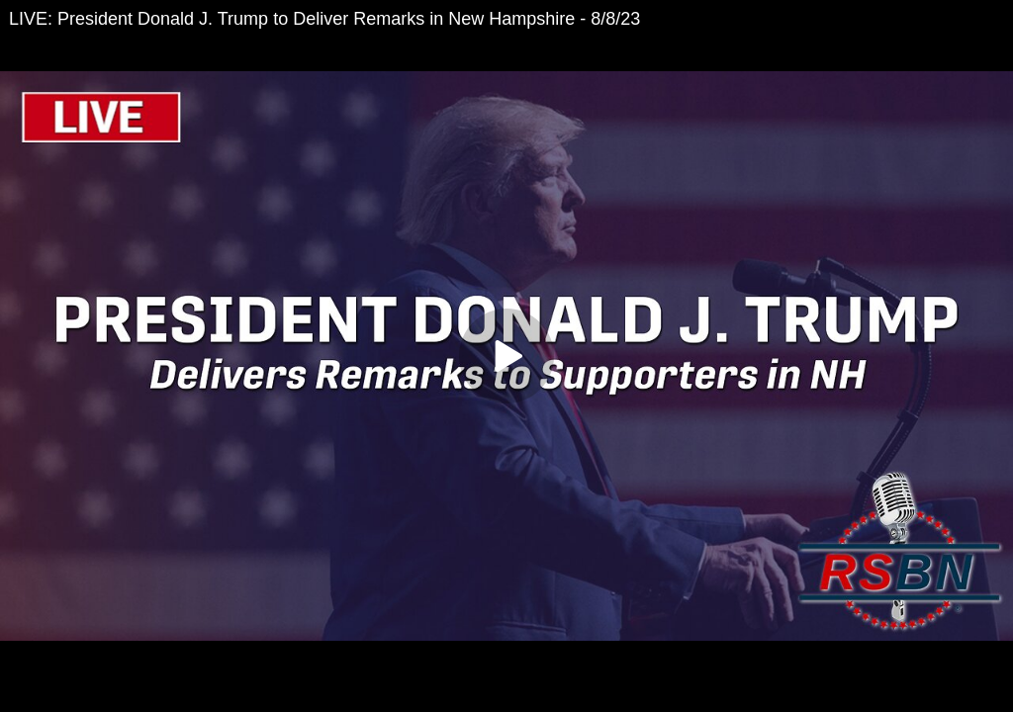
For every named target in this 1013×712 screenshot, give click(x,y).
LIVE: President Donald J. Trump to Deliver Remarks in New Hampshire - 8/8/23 (324, 19)
